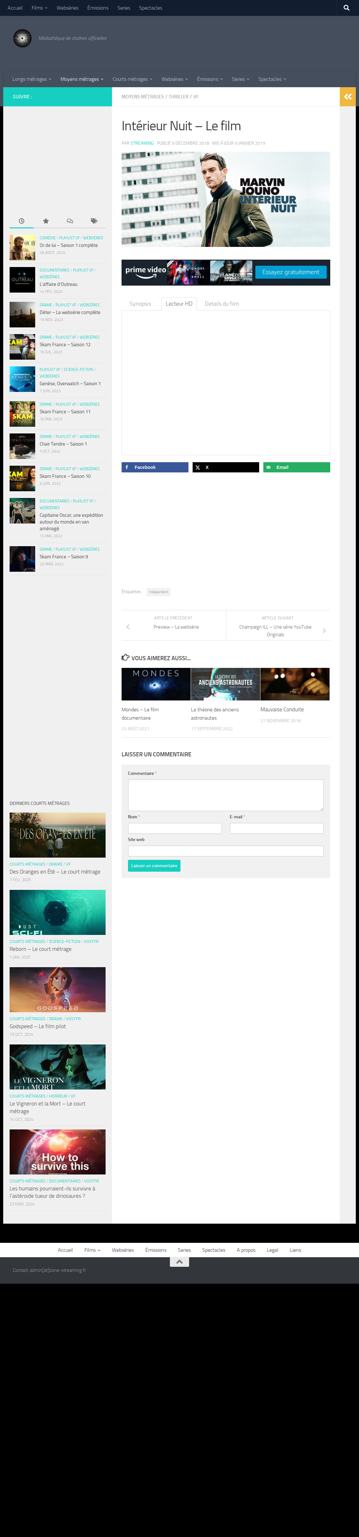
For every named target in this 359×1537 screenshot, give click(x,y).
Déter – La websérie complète (70, 312)
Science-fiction (78, 369)
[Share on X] (226, 467)
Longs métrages (29, 79)
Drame (46, 305)
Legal (272, 1250)
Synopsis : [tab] (142, 303)
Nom (134, 816)
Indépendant (158, 591)
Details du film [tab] (222, 303)
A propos (246, 1250)
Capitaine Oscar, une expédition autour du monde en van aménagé (71, 521)
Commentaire (142, 773)
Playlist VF (69, 238)
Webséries (67, 8)
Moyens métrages (79, 79)
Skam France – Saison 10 (65, 476)
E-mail (237, 816)
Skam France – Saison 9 (64, 557)
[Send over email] (296, 467)
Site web (136, 839)
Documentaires (54, 270)
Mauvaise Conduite (282, 709)
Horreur (58, 1096)
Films (37, 8)
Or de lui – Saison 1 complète (69, 245)
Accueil (15, 8)
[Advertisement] (229, 42)
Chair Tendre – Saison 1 (63, 444)
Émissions (97, 8)
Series (123, 8)
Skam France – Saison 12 (65, 345)
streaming (142, 143)
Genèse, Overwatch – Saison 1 (70, 383)
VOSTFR (91, 941)
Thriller (184, 97)
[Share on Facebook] (155, 467)
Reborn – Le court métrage (41, 949)
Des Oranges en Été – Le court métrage (55, 871)
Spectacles (150, 8)
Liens (295, 1250)
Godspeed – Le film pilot (38, 1026)
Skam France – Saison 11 (65, 412)
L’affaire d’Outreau (58, 284)
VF (202, 97)
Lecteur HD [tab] (179, 303)
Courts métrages (130, 79)
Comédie (48, 238)
